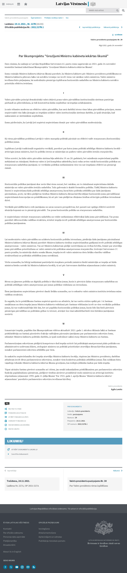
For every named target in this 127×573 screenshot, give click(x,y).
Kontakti (7, 528)
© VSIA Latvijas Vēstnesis (16, 522)
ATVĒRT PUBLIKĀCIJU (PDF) (18, 417)
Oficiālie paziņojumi (49, 522)
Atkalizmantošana (47, 532)
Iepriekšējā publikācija (91, 27)
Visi (67, 18)
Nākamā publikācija (111, 27)
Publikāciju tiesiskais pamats (52, 540)
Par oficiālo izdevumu (13, 532)
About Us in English (12, 551)
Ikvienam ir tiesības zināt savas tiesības (103, 544)
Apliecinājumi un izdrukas (50, 536)
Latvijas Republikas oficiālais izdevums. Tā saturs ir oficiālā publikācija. (63, 508)
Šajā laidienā (36, 18)
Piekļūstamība (10, 540)
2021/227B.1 (37, 27)
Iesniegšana (44, 528)
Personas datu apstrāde (14, 536)
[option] (32, 484)
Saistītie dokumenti (19, 454)
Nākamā (116, 470)
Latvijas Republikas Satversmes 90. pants (103, 540)
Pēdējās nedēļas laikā (53, 18)
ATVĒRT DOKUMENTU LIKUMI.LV (24, 449)
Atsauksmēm (9, 545)
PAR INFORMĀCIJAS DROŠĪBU (19, 425)
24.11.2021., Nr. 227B (29, 23)
